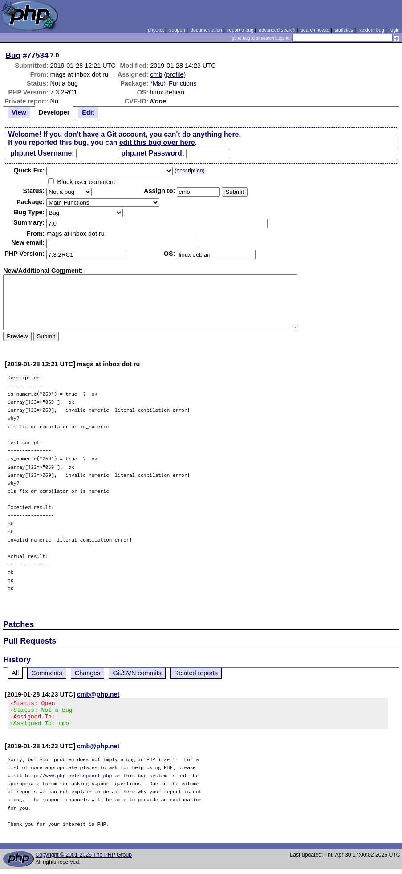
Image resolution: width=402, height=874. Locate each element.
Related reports (196, 673)
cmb (156, 74)
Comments (46, 673)
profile (174, 74)
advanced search (277, 30)
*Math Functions (173, 83)
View (19, 112)
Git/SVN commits (137, 673)
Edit (88, 112)
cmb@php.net (98, 694)
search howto (314, 30)
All (15, 673)
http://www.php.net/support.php (68, 781)
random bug (371, 30)
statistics (344, 30)
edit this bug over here (157, 142)
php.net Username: (42, 153)
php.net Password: (152, 153)
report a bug (240, 30)
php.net (156, 30)
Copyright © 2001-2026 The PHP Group (83, 860)
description (189, 171)
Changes (88, 673)
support (177, 30)
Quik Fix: (29, 170)
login (395, 30)
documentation (206, 30)
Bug (13, 55)
